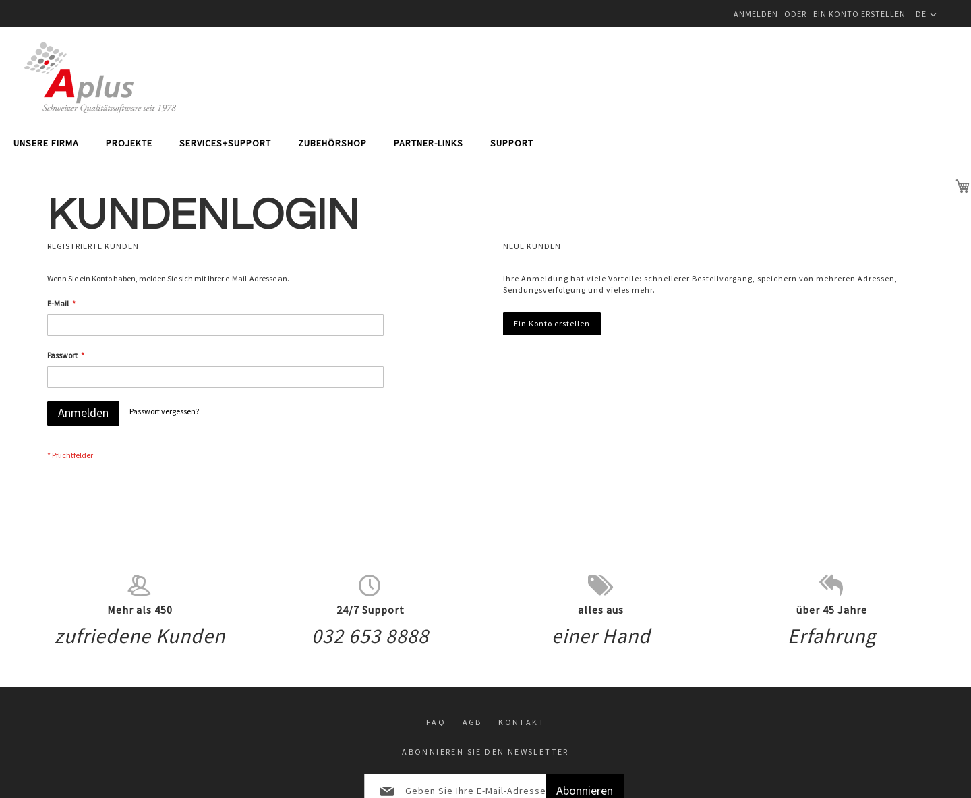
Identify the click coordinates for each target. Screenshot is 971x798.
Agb (472, 654)
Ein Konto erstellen (859, 14)
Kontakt (521, 654)
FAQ (436, 654)
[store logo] (100, 77)
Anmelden (756, 14)
